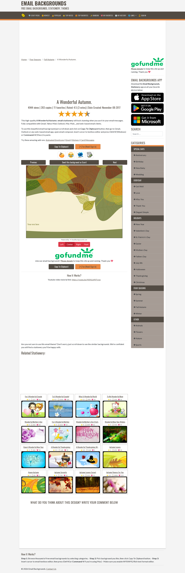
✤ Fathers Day (140, 256)
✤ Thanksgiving (141, 276)
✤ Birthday (138, 161)
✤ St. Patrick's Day (142, 237)
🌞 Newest (46, 15)
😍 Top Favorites (81, 15)
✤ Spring (137, 294)
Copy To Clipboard (61, 146)
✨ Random (94, 15)
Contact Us (51, 569)
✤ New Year (139, 224)
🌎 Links (131, 15)
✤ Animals (138, 325)
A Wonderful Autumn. (66, 59)
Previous (33, 162)
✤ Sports (137, 345)
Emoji (68, 140)
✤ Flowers (138, 332)
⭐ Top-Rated (68, 15)
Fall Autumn (49, 59)
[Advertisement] (117, 6)
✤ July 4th (138, 263)
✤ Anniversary (140, 155)
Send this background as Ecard (74, 162)
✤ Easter (137, 243)
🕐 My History (120, 15)
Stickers (75, 140)
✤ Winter (138, 313)
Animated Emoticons (55, 140)
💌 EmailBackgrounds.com (78, 240)
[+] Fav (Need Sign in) (87, 146)
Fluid (86, 244)
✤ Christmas (139, 282)
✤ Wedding (139, 174)
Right (78, 244)
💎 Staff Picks (34, 15)
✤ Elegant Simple (141, 212)
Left (62, 244)
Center (70, 244)
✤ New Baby (139, 168)
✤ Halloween (139, 269)
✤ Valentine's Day (141, 230)
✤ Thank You (139, 205)
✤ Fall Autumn (140, 307)
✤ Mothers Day (140, 250)
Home (24, 59)
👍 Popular (56, 15)
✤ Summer (138, 300)
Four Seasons (35, 59)
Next (115, 162)
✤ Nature (138, 338)
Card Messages (87, 140)
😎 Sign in (142, 15)
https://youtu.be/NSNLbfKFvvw (86, 279)
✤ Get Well (139, 186)
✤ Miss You (139, 199)
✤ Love (137, 193)
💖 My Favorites (107, 15)
